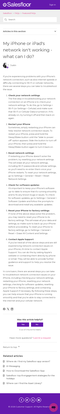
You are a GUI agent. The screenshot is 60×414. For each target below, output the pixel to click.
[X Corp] (8, 309)
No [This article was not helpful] (37, 324)
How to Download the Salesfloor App (25, 370)
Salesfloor (7, 13)
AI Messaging (13, 366)
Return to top (11, 346)
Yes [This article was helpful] (23, 324)
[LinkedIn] (12, 309)
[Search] (30, 19)
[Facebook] (4, 309)
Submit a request (42, 338)
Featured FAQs (29, 13)
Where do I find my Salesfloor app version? (28, 361)
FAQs (17, 13)
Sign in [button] (52, 5)
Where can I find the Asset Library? (24, 383)
